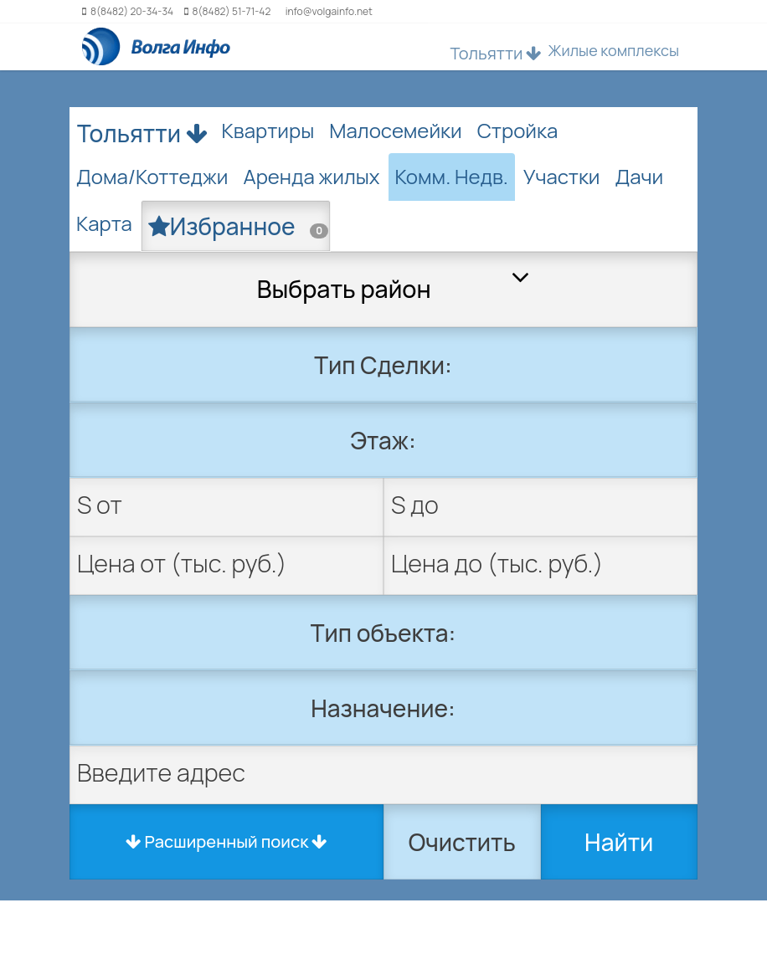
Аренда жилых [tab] (311, 176)
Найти (618, 842)
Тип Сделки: (383, 365)
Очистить (462, 842)
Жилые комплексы (613, 50)
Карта (104, 223)
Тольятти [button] (496, 53)
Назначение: (383, 708)
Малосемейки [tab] (395, 130)
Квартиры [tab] (268, 130)
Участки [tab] (561, 176)
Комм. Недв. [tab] (451, 176)
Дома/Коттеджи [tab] (152, 176)
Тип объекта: (383, 633)
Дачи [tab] (639, 176)
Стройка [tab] (518, 130)
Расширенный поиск (227, 841)
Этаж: (382, 440)
